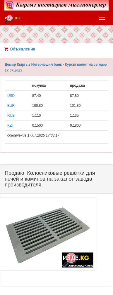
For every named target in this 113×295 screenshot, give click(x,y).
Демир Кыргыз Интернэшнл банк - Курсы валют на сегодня (56, 64)
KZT (10, 125)
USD (11, 96)
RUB (11, 116)
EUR (11, 106)
